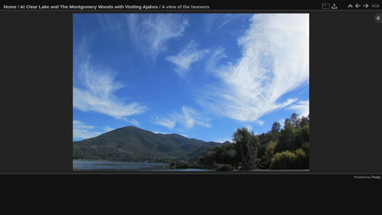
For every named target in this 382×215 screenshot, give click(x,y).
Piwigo (376, 177)
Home (10, 6)
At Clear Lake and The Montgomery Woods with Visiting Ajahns (89, 6)
